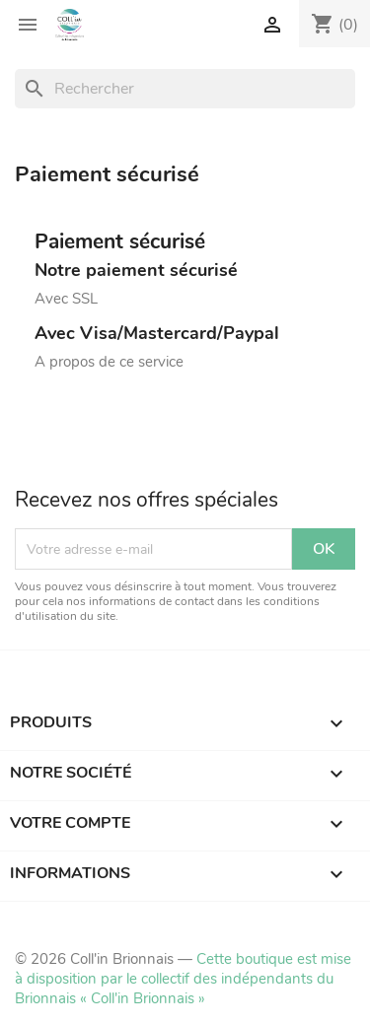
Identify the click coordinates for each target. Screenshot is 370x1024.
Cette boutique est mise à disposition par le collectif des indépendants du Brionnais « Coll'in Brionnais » (183, 978)
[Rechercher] (185, 88)
